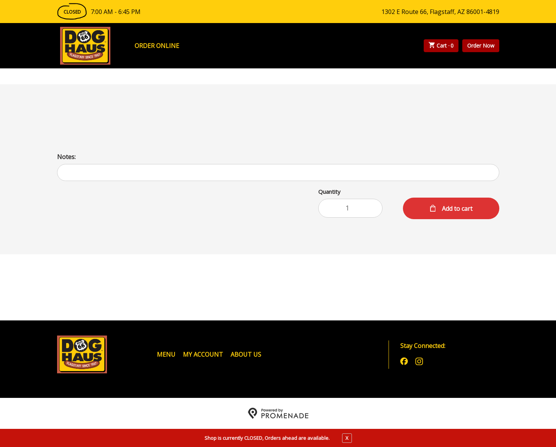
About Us (246, 354)
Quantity (329, 191)
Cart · (441, 45)
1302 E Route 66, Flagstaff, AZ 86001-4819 (440, 12)
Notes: (66, 157)
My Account (203, 354)
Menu (166, 354)
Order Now (480, 45)
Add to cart (456, 208)
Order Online (157, 46)
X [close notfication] (346, 438)
